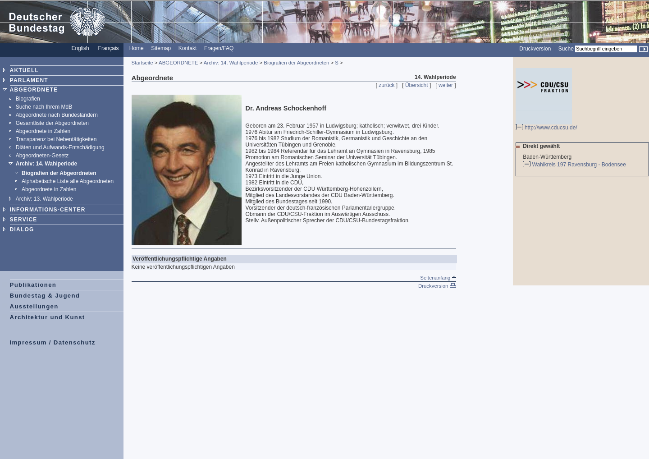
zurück (386, 85)
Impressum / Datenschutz (53, 342)
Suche (566, 49)
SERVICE (23, 219)
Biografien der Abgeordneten (59, 173)
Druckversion (535, 49)
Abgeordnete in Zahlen (43, 131)
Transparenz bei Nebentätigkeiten (56, 139)
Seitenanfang (438, 277)
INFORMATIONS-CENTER (48, 210)
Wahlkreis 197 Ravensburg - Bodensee (579, 164)
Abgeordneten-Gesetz (42, 155)
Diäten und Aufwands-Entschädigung (60, 147)
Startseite (142, 62)
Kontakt (187, 48)
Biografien (28, 99)
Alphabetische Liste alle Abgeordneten (68, 181)
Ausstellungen (34, 306)
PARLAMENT (29, 80)
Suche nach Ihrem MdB (44, 107)
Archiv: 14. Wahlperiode (46, 164)
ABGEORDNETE (34, 90)
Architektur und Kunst (47, 317)
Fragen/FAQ (218, 48)
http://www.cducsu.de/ (546, 125)
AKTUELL (24, 70)
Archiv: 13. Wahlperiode (44, 199)
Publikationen (33, 284)
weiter (446, 85)
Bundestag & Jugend (45, 295)
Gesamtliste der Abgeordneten (52, 123)
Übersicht (416, 85)
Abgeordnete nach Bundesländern (57, 115)
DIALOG (22, 229)
